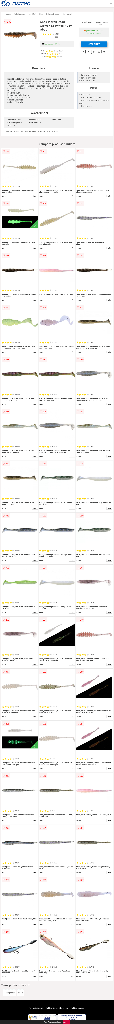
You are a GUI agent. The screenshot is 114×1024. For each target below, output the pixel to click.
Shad (41, 14)
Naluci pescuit (19, 14)
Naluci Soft (32, 14)
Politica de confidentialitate (57, 1008)
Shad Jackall (67, 14)
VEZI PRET (94, 44)
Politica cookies (77, 1008)
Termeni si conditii (37, 1008)
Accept (66, 1022)
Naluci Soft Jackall (52, 14)
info (34, 196)
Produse (8, 14)
